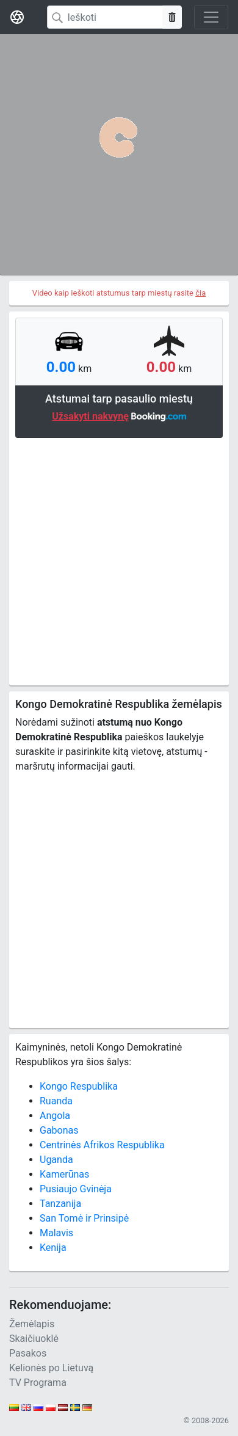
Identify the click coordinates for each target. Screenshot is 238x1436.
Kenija (53, 1247)
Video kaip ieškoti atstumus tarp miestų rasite (119, 292)
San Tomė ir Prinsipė (84, 1218)
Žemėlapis (31, 1324)
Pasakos (27, 1353)
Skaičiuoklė (34, 1338)
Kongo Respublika (79, 1086)
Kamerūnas (64, 1174)
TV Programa (38, 1382)
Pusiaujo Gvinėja (76, 1189)
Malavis (56, 1233)
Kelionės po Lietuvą (51, 1368)
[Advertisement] (119, 560)
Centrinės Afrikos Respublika (102, 1145)
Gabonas (59, 1130)
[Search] (105, 17)
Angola (55, 1115)
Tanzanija (60, 1203)
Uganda (56, 1159)
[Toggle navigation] (211, 17)
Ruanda (56, 1101)
